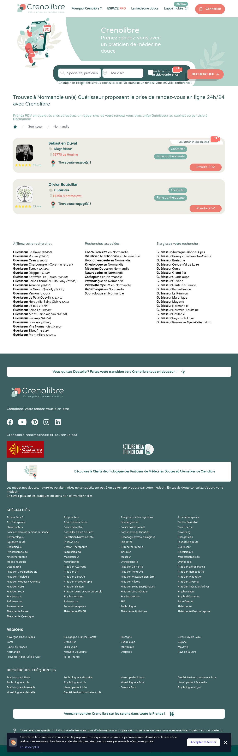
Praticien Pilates (130, 581)
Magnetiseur (71, 556)
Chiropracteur (15, 527)
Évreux (31, 269)
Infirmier (126, 552)
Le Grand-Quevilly (38, 289)
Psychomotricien (73, 596)
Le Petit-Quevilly (37, 297)
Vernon (31, 293)
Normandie (61, 126)
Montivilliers (34, 335)
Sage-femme (185, 601)
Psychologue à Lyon (189, 687)
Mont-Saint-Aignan (40, 314)
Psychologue (14, 596)
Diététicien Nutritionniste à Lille (82, 692)
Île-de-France (173, 289)
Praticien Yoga (15, 591)
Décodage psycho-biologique (138, 537)
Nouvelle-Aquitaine (177, 310)
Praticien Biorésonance (191, 566)
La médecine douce (144, 8)
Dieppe (31, 273)
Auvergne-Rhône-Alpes (180, 252)
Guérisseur (35, 126)
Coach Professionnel (133, 527)
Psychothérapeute (189, 596)
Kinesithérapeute (17, 556)
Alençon (32, 285)
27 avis (37, 206)
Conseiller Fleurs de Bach (78, 532)
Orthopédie (185, 561)
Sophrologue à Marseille (78, 677)
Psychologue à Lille (75, 682)
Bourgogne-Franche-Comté (183, 256)
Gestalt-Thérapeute (75, 547)
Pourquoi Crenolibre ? (86, 8)
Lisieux (31, 306)
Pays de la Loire (175, 318)
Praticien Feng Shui (132, 571)
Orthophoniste (129, 561)
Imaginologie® (72, 552)
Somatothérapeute (75, 606)
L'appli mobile (176, 8)
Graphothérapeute (132, 547)
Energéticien (185, 537)
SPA (123, 601)
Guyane (169, 281)
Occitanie (170, 314)
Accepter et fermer (203, 742)
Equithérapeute (16, 542)
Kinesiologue (185, 552)
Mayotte (170, 302)
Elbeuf (30, 330)
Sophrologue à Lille (18, 682)
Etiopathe (126, 542)
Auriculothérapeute (75, 522)
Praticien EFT (71, 571)
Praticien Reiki (15, 586)
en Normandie (106, 252)
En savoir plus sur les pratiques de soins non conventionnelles (50, 496)
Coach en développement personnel (28, 532)
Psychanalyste (186, 591)
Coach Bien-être (73, 527)
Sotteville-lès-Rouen (40, 277)
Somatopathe (15, 606)
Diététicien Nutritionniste (79, 537)
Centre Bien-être (188, 522)
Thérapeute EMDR (75, 611)
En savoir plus (29, 747)
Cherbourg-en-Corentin (43, 264)
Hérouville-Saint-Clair (41, 302)
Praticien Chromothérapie (22, 571)
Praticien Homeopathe (191, 571)
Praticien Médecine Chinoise (23, 581)
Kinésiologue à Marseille (21, 692)
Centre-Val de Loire (177, 264)
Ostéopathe (14, 566)
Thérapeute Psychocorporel (194, 611)
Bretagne (170, 260)
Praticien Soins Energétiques (138, 586)
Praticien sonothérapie (134, 591)
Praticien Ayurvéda (75, 566)
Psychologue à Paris (18, 677)
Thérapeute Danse (18, 611)
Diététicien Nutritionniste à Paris (197, 677)
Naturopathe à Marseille (192, 682)
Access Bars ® (15, 517)
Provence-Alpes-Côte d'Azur (184, 322)
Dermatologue (15, 537)
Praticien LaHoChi (74, 576)
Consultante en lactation (135, 532)
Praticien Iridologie (18, 576)
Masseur (126, 556)
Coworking (184, 532)
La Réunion (172, 293)
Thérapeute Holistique (134, 611)
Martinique (171, 297)
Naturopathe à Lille (75, 687)
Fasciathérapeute (188, 542)
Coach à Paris (129, 687)
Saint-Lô (32, 310)
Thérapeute (185, 606)
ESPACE (116, 8)
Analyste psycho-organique (137, 517)
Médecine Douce (16, 561)
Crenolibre (15, 409)
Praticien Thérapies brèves (193, 586)
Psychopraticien (130, 596)
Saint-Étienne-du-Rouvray (44, 281)
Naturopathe (71, 561)
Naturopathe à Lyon (132, 677)
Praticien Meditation (190, 576)
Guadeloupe (172, 277)
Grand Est (171, 273)
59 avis (37, 165)
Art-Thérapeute (16, 522)
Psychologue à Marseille (21, 687)
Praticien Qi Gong (188, 581)
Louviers (32, 322)
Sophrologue (128, 606)
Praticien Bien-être (132, 566)
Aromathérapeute (188, 517)
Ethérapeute (71, 542)
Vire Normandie (37, 326)
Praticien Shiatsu (74, 586)
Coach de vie (185, 527)
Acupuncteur (71, 517)
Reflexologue (14, 601)
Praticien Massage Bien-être (138, 576)
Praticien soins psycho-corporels (83, 591)
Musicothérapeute (189, 556)
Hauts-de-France (176, 285)
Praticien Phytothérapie (78, 581)
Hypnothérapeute (17, 552)
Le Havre (32, 252)
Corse (168, 269)
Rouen (31, 256)
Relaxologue (71, 601)
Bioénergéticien (130, 522)
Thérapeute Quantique (20, 616)
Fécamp (31, 318)
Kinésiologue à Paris (132, 682)
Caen (30, 260)
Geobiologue (14, 547)
